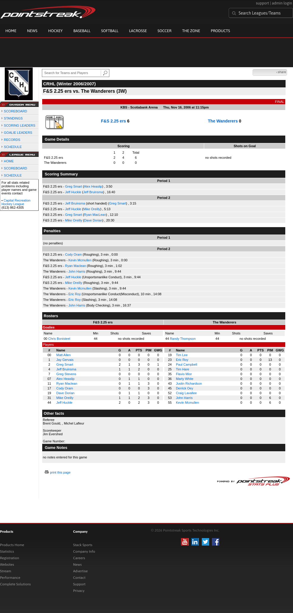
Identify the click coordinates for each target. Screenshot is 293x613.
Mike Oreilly (91, 209)
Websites (7, 564)
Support (79, 584)
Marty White (184, 379)
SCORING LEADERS (19, 125)
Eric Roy (74, 294)
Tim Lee (182, 355)
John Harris (76, 271)
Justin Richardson (189, 383)
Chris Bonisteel (59, 338)
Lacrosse (138, 31)
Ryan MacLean (95, 214)
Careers (79, 558)
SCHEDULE (13, 147)
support (262, 3)
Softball (109, 31)
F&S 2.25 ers (113, 121)
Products (220, 31)
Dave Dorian (93, 220)
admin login (282, 3)
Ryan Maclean (75, 266)
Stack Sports (82, 545)
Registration (9, 558)
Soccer (164, 31)
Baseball (82, 31)
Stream (5, 571)
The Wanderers (223, 121)
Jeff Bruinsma (93, 192)
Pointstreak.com (48, 12)
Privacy (78, 591)
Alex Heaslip (93, 186)
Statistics (7, 551)
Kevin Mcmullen (80, 260)
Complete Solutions (15, 584)
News (32, 31)
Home (10, 31)
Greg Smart (73, 186)
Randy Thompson (183, 338)
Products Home (12, 545)
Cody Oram (73, 254)
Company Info (84, 551)
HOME (9, 161)
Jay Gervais (65, 359)
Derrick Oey (184, 388)
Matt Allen (63, 355)
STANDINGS (13, 118)
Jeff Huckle (73, 192)
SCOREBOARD (15, 111)
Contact (79, 578)
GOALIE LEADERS (18, 132)
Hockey (55, 31)
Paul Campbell (186, 364)
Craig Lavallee (186, 393)
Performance (10, 578)
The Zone (191, 31)
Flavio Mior (184, 374)
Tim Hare (182, 369)
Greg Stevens (66, 374)
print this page (60, 472)
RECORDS (12, 140)
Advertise (80, 571)
